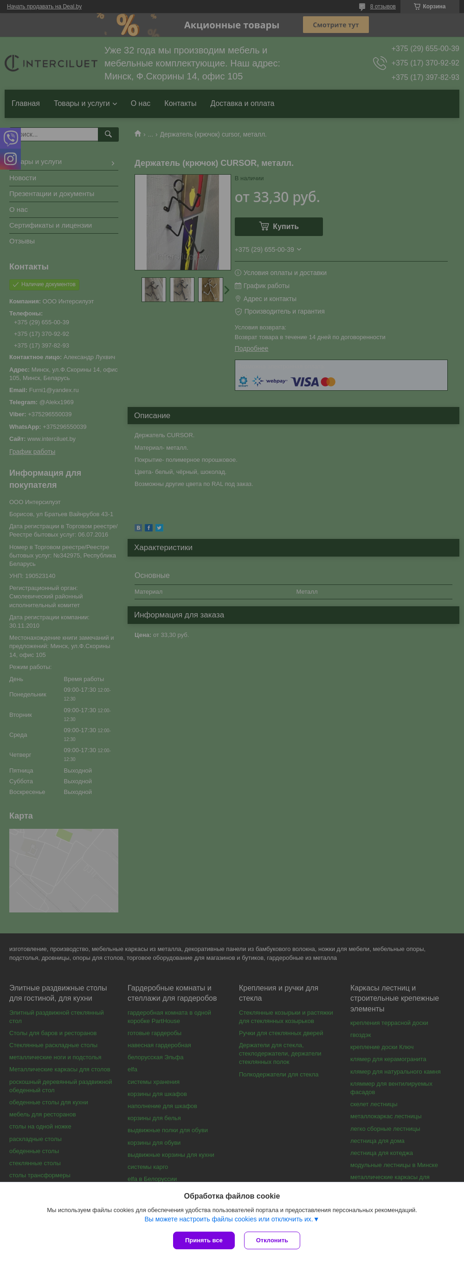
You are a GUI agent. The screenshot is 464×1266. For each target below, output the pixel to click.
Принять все (204, 1240)
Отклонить (272, 1240)
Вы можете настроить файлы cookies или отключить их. (228, 1219)
